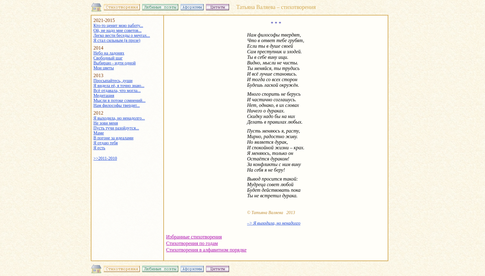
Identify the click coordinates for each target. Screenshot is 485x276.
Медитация (104, 95)
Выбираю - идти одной (115, 63)
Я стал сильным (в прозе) (117, 40)
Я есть (99, 148)
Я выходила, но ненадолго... (119, 118)
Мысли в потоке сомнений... (120, 100)
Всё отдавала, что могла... (117, 90)
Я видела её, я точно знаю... (119, 85)
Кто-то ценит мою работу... (118, 25)
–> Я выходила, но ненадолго (273, 223)
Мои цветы (104, 68)
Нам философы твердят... (117, 105)
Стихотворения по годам (192, 243)
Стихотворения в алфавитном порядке (206, 249)
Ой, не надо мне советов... (118, 30)
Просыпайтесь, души (113, 80)
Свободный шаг (108, 58)
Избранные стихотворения (194, 236)
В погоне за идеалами (114, 138)
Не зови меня (106, 123)
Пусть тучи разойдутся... (116, 128)
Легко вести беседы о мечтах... (122, 35)
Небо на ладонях (109, 53)
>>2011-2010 (105, 158)
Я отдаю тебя (106, 143)
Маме (99, 133)
